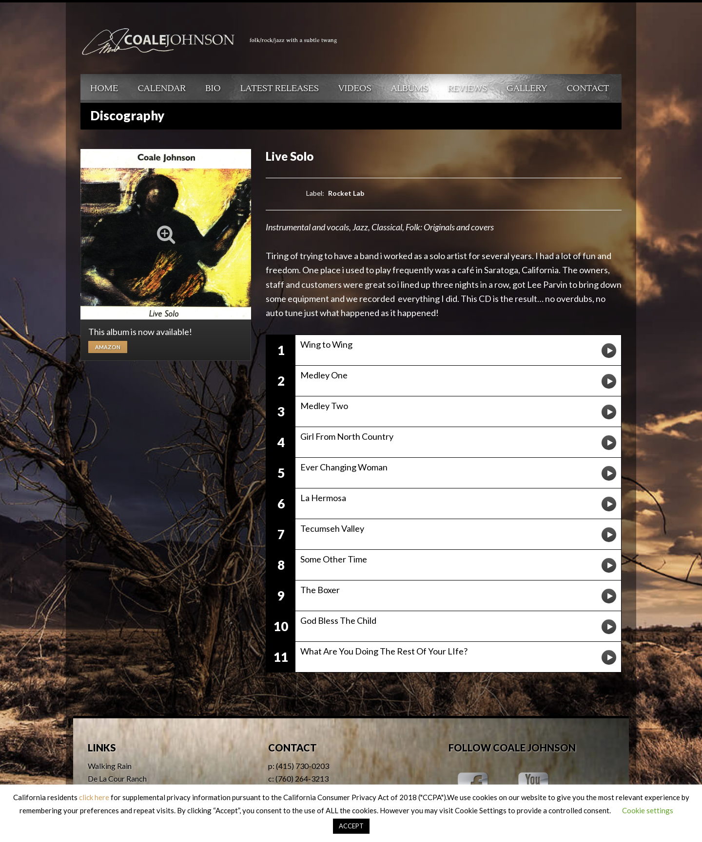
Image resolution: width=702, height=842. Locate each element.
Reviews (467, 88)
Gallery (527, 88)
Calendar (162, 88)
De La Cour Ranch (117, 778)
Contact (588, 88)
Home (104, 88)
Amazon (107, 347)
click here (94, 797)
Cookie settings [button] (647, 810)
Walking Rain (110, 765)
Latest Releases (279, 88)
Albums (409, 88)
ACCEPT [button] (351, 826)
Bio (213, 88)
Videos (354, 88)
